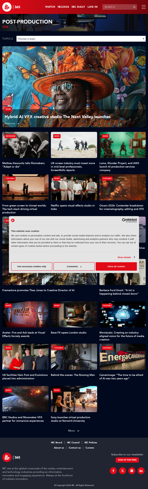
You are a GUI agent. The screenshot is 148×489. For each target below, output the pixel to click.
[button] (143, 7)
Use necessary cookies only (31, 266)
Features (10, 178)
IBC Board (56, 442)
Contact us (75, 447)
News (8, 109)
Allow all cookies (116, 266)
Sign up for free (127, 460)
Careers (90, 447)
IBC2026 (63, 7)
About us (59, 447)
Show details (124, 257)
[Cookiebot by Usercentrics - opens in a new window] (124, 220)
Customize (74, 266)
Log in (93, 7)
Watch (50, 7)
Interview (10, 136)
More (71, 430)
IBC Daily (78, 7)
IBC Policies (90, 442)
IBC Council (73, 442)
